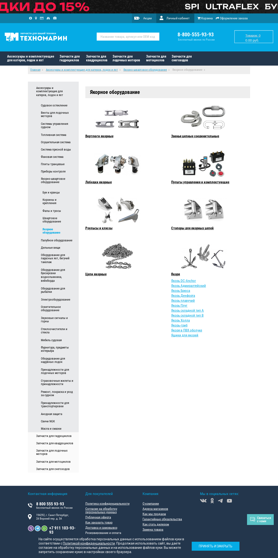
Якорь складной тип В (187, 315)
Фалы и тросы (52, 210)
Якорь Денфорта (183, 296)
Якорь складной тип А (187, 310)
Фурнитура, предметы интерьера (55, 349)
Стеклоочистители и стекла (54, 330)
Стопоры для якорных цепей (192, 228)
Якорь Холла (180, 320)
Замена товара (153, 529)
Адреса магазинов (155, 508)
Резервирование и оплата (103, 532)
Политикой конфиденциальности (89, 543)
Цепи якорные (96, 274)
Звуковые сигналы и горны (54, 319)
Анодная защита (51, 413)
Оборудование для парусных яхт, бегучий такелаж (55, 258)
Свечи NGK (48, 421)
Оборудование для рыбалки (53, 290)
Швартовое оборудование (52, 220)
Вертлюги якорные (99, 136)
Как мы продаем (154, 514)
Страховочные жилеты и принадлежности (57, 382)
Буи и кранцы (51, 192)
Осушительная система (55, 142)
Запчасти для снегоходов (182, 58)
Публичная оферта (98, 517)
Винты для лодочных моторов (55, 114)
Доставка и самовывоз (101, 527)
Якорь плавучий (183, 300)
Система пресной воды (56, 149)
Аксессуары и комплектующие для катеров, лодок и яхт (30, 58)
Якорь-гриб (179, 325)
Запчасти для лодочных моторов (126, 58)
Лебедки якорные (98, 182)
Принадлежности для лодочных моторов (55, 371)
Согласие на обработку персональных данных (101, 510)
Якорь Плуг (179, 305)
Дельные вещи (50, 247)
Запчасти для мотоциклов (156, 58)
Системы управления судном (54, 125)
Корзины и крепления (49, 201)
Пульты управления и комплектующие (200, 182)
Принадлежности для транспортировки (55, 404)
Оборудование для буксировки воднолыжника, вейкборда (53, 275)
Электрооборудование (55, 299)
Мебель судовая (51, 340)
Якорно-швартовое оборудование (53, 180)
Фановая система (52, 156)
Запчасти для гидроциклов (70, 58)
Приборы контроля (53, 171)
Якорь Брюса (180, 291)
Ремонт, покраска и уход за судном (57, 393)
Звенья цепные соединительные (195, 136)
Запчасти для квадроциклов (96, 58)
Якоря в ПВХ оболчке (186, 330)
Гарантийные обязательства (162, 519)
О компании (151, 503)
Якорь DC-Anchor (183, 281)
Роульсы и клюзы (99, 228)
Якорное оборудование (51, 231)
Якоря (175, 274)
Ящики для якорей (184, 335)
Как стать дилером (156, 524)
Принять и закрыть (215, 546)
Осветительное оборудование (51, 308)
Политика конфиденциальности (107, 503)
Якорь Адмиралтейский (188, 286)
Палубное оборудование (56, 240)
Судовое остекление (54, 105)
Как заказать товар (99, 522)
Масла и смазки (51, 428)
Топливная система (53, 134)
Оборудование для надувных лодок (53, 360)
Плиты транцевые (53, 164)
